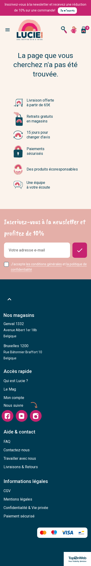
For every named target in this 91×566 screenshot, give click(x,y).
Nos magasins (19, 315)
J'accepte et (49, 266)
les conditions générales (44, 264)
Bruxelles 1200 (23, 352)
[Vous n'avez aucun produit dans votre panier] (83, 30)
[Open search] (64, 30)
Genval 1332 (20, 330)
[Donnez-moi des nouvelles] (79, 250)
